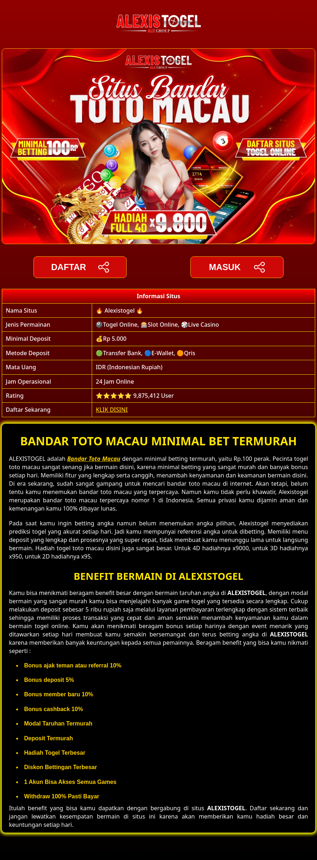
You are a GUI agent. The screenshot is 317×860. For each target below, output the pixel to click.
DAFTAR (80, 267)
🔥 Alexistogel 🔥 (119, 310)
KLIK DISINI (112, 410)
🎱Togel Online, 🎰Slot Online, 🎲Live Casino (157, 324)
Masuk (237, 267)
